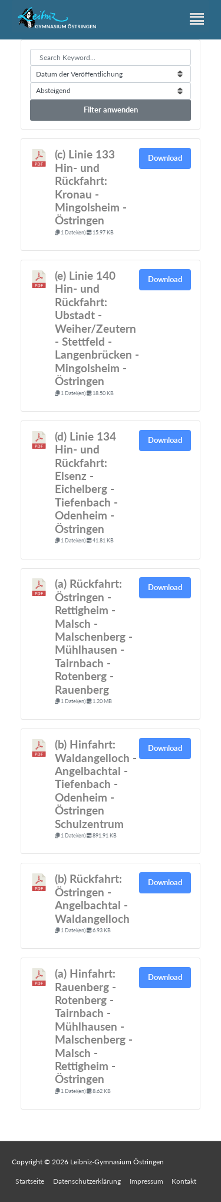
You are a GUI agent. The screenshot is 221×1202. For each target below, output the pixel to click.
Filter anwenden (111, 109)
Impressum (146, 1181)
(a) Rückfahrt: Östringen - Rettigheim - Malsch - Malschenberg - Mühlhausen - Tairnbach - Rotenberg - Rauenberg (94, 636)
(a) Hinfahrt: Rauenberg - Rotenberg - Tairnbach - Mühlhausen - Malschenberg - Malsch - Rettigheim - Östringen (94, 1026)
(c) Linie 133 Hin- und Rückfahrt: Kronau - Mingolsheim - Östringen (91, 187)
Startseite (29, 1181)
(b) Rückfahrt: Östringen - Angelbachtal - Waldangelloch (92, 898)
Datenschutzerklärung (87, 1181)
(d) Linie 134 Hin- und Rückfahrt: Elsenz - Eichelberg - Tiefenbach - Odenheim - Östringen (86, 482)
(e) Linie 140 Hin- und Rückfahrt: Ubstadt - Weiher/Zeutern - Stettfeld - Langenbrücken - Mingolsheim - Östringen (97, 328)
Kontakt (183, 1181)
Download (165, 158)
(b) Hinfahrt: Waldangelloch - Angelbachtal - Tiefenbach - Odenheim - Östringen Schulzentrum (96, 784)
